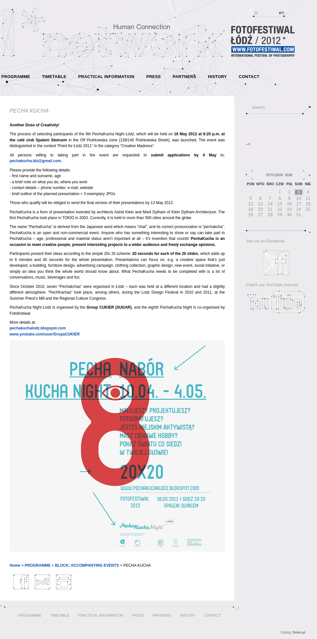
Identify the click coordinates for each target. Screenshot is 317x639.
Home (15, 565)
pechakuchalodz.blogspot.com (38, 328)
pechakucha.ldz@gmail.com (35, 161)
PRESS (153, 76)
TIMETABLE (54, 76)
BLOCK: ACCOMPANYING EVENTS (87, 565)
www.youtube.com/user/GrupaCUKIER (45, 334)
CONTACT (249, 76)
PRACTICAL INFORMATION (106, 76)
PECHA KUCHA (29, 111)
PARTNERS (184, 76)
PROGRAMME (15, 76)
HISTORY (217, 76)
